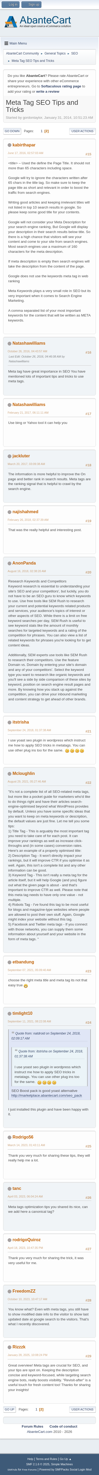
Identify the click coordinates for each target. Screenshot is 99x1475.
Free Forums (29, 1469)
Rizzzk (18, 1347)
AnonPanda (24, 563)
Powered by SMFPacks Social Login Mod (65, 1469)
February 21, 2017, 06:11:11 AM (28, 412)
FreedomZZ (23, 1291)
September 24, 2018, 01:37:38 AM (29, 730)
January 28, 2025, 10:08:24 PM (27, 1355)
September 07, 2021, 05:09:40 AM (29, 970)
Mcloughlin (23, 773)
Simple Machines (62, 1464)
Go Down (12, 131)
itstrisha (20, 722)
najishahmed (25, 511)
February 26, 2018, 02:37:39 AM (28, 519)
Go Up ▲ (66, 1459)
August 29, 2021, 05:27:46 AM (27, 781)
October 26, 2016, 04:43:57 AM (27, 351)
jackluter (21, 456)
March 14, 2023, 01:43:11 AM (26, 1145)
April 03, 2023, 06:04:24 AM (25, 1196)
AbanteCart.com (39, 1432)
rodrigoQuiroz (26, 1240)
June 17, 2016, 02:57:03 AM (25, 153)
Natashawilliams (28, 343)
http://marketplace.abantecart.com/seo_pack (46, 1095)
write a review (47, 91)
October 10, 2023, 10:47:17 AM (27, 1299)
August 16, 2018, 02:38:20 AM (27, 571)
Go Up (9, 1409)
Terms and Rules (46, 1459)
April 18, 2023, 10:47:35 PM (25, 1247)
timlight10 (22, 1013)
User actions (82, 131)
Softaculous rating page (61, 86)
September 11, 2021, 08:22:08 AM (29, 1021)
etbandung (23, 962)
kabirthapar (23, 145)
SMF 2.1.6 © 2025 (37, 1464)
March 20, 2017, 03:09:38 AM (26, 464)
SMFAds (12, 1469)
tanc (16, 1188)
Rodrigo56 (22, 1137)
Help (30, 1459)
